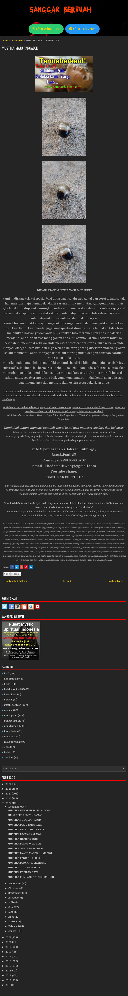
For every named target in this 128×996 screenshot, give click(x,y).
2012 (8, 980)
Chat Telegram (82, 29)
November (15, 883)
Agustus (13, 897)
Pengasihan (10, 720)
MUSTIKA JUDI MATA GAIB (24, 867)
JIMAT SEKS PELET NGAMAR (25, 815)
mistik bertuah (12, 705)
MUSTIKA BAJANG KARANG (24, 834)
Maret (12, 921)
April (11, 916)
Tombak (8, 757)
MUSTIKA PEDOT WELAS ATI (25, 843)
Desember (14, 806)
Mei (10, 912)
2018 (8, 951)
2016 (8, 961)
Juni (11, 907)
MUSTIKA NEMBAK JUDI (23, 839)
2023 (8, 798)
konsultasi (10, 694)
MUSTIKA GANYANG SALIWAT (25, 848)
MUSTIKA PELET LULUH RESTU (27, 829)
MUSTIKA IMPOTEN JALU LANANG (29, 810)
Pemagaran (10, 715)
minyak (8, 699)
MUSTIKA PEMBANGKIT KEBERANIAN (31, 877)
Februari (13, 926)
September (15, 893)
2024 (8, 793)
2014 (8, 970)
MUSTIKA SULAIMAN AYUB (24, 819)
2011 (8, 985)
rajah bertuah (12, 741)
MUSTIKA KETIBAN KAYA (23, 872)
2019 (8, 947)
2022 (8, 803)
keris (7, 684)
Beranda (8, 40)
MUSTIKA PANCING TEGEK (24, 858)
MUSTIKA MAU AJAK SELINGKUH (28, 862)
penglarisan (11, 726)
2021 (8, 937)
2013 (8, 975)
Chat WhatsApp (46, 29)
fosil (6, 673)
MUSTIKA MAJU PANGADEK (20, 48)
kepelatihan (11, 678)
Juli (10, 902)
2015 (8, 966)
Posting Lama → (117, 581)
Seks (7, 747)
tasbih (7, 752)
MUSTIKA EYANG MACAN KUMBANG (30, 853)
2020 (8, 942)
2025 (8, 788)
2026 (8, 784)
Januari (13, 931)
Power (19, 40)
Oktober (13, 888)
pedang (8, 710)
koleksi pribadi (13, 689)
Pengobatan (11, 731)
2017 (8, 956)
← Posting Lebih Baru (14, 581)
